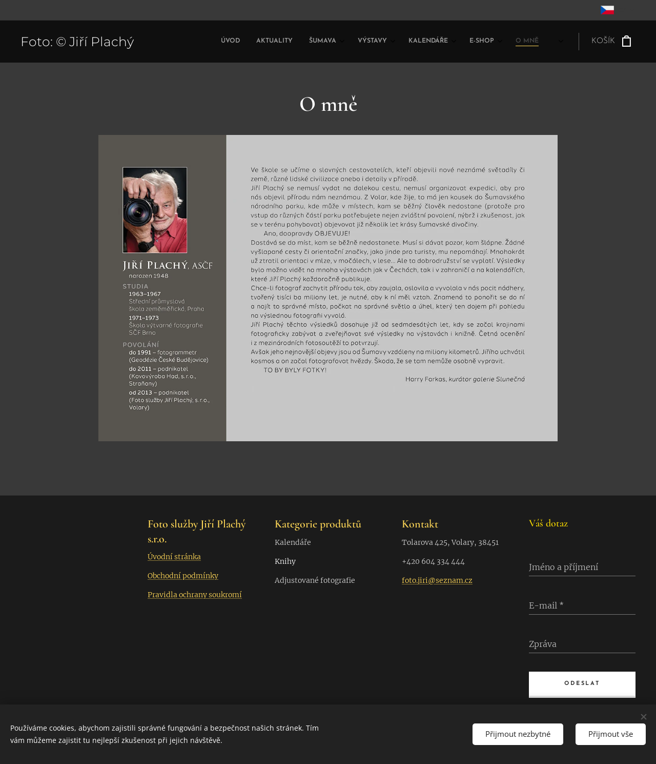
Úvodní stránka (174, 556)
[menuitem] (411, 41)
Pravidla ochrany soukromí (195, 594)
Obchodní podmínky (183, 575)
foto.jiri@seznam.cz (437, 579)
